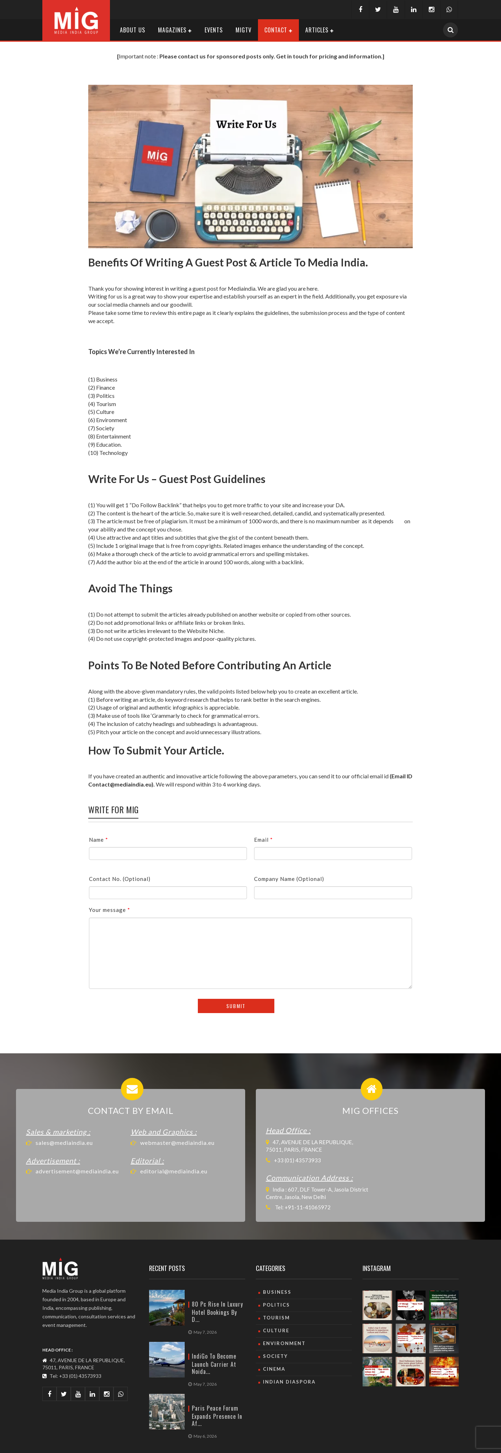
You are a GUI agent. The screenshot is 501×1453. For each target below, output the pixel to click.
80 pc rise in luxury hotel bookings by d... (217, 1312)
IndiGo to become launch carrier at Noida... (214, 1364)
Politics (276, 1305)
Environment (284, 1343)
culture (276, 1330)
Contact (275, 30)
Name (98, 839)
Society (275, 1356)
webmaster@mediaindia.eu (177, 1142)
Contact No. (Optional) (120, 879)
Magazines (172, 30)
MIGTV (244, 30)
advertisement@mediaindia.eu (77, 1171)
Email (263, 839)
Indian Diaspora (289, 1382)
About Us (132, 30)
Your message (109, 910)
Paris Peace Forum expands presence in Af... (217, 1416)
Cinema (274, 1369)
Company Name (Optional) (289, 879)
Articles (316, 30)
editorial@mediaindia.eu (173, 1171)
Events (214, 30)
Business (277, 1292)
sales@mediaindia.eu (64, 1142)
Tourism (276, 1317)
